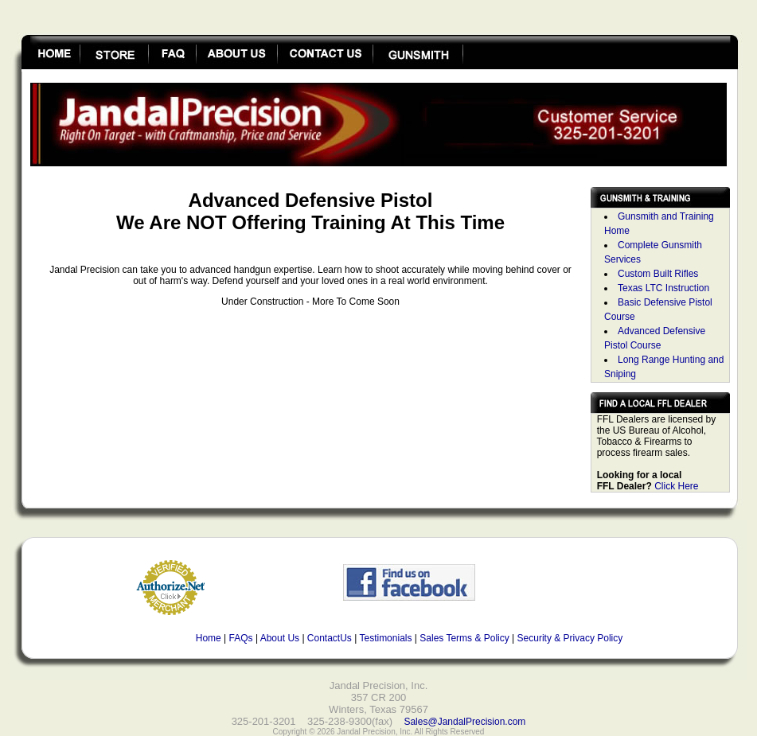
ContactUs (329, 638)
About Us (279, 638)
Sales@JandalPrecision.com (464, 721)
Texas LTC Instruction (663, 288)
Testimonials (385, 638)
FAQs (241, 638)
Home (208, 638)
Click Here (676, 486)
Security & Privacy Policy (570, 638)
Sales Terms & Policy (464, 638)
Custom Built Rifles (658, 273)
